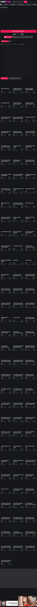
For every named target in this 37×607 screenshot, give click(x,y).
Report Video (16, 37)
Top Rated (13, 4)
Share (23, 37)
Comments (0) (30, 37)
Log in (34, 1)
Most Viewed (21, 4)
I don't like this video (15, 34)
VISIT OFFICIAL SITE (18, 31)
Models (34, 4)
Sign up (30, 1)
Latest (6, 4)
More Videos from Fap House (14, 78)
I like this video (13, 34)
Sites (28, 4)
